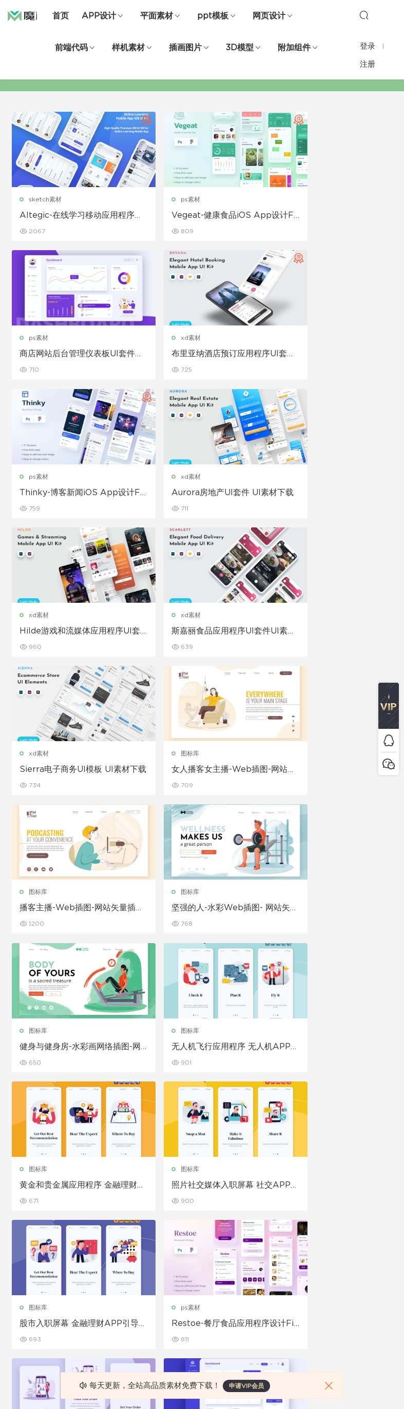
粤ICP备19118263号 (363, 1384)
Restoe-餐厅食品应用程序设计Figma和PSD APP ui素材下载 (329, 912)
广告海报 (146, 1188)
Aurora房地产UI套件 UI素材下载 (328, 355)
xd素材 (40, 339)
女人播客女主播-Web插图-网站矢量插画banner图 (70, 634)
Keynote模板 (92, 1210)
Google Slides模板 (101, 1188)
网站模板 (25, 1232)
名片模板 (146, 1254)
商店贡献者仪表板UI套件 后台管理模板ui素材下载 (201, 1052)
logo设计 (87, 1320)
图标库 (39, 618)
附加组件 (294, 48)
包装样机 (207, 1188)
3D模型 (240, 48)
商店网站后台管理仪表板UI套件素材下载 (329, 215)
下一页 (224, 1108)
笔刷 (79, 1254)
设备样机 (207, 1210)
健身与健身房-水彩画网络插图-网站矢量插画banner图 (71, 773)
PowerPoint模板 (98, 1232)
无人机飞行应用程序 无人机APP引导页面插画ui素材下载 (200, 773)
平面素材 (156, 16)
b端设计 (24, 1210)
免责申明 (267, 1210)
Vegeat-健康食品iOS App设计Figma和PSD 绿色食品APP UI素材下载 (202, 215)
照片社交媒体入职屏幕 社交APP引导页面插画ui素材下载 (71, 912)
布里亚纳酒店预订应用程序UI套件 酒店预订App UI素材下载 (70, 355)
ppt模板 (212, 16)
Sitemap (268, 1232)
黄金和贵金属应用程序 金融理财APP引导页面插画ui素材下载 (330, 773)
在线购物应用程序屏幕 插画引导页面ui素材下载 (71, 1052)
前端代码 (71, 48)
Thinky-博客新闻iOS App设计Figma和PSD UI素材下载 (199, 355)
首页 (60, 16)
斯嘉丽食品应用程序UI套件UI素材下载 (199, 494)
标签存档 (267, 1254)
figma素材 (28, 1254)
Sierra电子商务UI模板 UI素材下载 (331, 494)
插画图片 (185, 48)
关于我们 (267, 1188)
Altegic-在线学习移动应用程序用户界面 (70, 215)
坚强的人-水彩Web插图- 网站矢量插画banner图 (331, 634)
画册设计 (146, 1232)
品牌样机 (207, 1232)
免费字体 (146, 1298)
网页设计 (269, 16)
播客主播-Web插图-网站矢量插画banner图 (199, 634)
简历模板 (146, 1276)
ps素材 (169, 199)
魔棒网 (33, 15)
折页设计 (146, 1210)
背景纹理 (85, 1298)
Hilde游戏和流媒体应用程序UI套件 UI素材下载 (72, 494)
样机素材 (128, 48)
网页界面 (25, 1188)
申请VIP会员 (246, 1386)
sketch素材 (46, 199)
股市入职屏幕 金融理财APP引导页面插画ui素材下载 (201, 912)
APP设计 (99, 16)
